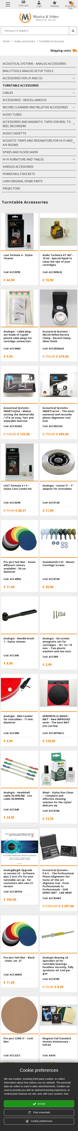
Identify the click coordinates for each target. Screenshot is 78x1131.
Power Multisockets (19, 174)
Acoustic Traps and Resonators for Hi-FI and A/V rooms (38, 143)
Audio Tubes (12, 114)
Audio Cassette (14, 133)
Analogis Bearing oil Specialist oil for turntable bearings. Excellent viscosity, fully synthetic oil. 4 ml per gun (58, 965)
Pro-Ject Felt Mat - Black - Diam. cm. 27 (19, 959)
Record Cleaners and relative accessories (35, 107)
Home (6, 41)
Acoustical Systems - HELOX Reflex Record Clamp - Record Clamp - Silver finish (57, 336)
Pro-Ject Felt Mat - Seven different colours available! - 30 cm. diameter (19, 566)
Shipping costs (63, 50)
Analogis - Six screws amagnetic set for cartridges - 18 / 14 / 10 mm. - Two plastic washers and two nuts (57, 645)
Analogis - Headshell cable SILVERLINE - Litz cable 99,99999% (18, 796)
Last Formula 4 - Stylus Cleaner (18, 256)
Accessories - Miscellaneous (24, 100)
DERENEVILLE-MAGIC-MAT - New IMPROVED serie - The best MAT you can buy (56, 720)
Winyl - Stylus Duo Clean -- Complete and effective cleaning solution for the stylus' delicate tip (58, 799)
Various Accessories (18, 167)
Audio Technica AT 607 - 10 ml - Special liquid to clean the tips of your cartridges (58, 259)
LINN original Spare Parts (23, 181)
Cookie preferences (39, 1121)
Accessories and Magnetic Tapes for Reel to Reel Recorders (37, 124)
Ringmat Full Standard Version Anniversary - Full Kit (57, 1041)
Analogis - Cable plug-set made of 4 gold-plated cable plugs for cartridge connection (18, 336)
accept (39, 1103)
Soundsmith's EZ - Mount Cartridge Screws (58, 563)
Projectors (11, 188)
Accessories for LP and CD (22, 78)
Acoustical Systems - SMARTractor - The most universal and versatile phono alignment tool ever (58, 414)
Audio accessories (24, 41)
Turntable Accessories (21, 85)
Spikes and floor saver (20, 152)
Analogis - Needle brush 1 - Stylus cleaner (19, 640)
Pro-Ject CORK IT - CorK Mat (18, 1040)
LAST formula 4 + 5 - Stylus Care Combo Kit (18, 487)
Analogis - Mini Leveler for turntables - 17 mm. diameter (19, 719)
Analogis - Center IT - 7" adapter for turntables (58, 487)
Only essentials (39, 1112)
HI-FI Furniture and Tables (23, 159)
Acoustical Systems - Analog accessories (34, 64)
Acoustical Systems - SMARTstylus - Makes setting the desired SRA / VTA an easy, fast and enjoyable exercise (19, 414)
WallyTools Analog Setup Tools (28, 71)
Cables (8, 93)
